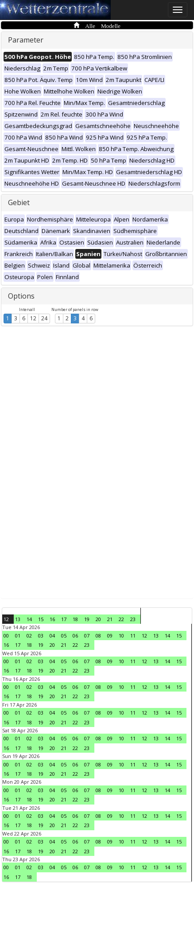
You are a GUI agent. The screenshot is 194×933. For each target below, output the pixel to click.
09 (110, 635)
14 (29, 619)
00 (6, 635)
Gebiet (19, 202)
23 (133, 619)
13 (17, 619)
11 (133, 635)
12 (33, 318)
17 (63, 619)
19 (86, 619)
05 (63, 635)
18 (75, 619)
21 (110, 619)
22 (121, 619)
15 (40, 619)
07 (86, 635)
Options (21, 296)
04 (52, 635)
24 (44, 318)
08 (98, 635)
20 (98, 619)
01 (17, 635)
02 (29, 635)
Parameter (25, 40)
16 (52, 619)
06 (75, 635)
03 (40, 635)
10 (121, 635)
